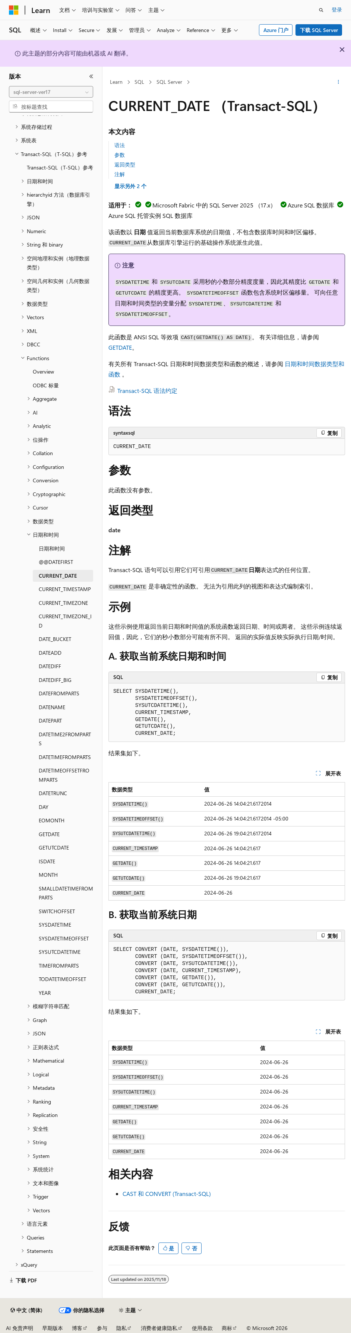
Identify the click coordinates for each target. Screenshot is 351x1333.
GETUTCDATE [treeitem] (54, 847)
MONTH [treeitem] (48, 874)
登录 (337, 9)
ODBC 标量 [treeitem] (46, 385)
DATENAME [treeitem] (52, 707)
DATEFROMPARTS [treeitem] (59, 693)
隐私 (121, 1328)
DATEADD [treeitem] (50, 652)
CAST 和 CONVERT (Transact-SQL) (167, 1193)
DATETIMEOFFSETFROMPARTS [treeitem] (64, 775)
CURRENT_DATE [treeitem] (58, 575)
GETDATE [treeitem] (49, 834)
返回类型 (124, 164)
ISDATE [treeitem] (47, 861)
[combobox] (51, 92)
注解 (119, 174)
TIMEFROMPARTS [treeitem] (59, 965)
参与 (102, 1328)
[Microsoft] (14, 10)
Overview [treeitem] (43, 371)
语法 (119, 145)
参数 (119, 154)
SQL (139, 81)
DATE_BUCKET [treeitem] (55, 638)
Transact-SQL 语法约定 (147, 390)
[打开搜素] (321, 10)
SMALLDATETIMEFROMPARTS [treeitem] (66, 893)
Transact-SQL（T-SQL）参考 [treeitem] (60, 167)
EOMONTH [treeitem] (51, 820)
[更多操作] (338, 82)
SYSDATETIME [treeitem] (55, 924)
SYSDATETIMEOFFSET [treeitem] (64, 938)
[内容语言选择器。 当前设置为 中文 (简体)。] (26, 1310)
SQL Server (169, 81)
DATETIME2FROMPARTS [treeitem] (65, 739)
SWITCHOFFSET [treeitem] (57, 911)
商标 (227, 1328)
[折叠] (91, 76)
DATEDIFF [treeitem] (50, 666)
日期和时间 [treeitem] (52, 548)
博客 (77, 1328)
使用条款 (202, 1328)
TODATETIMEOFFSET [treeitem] (62, 979)
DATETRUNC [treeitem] (53, 793)
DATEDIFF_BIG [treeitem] (55, 679)
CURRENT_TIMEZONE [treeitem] (63, 602)
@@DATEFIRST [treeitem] (56, 561)
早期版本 (52, 1328)
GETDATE (120, 347)
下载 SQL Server (319, 30)
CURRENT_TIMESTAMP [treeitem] (65, 589)
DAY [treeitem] (43, 806)
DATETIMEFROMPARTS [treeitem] (65, 757)
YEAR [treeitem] (45, 992)
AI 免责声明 (19, 1328)
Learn (116, 81)
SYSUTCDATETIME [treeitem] (59, 951)
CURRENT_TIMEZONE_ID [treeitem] (65, 621)
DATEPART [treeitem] (50, 720)
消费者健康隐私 (159, 1328)
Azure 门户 (275, 30)
